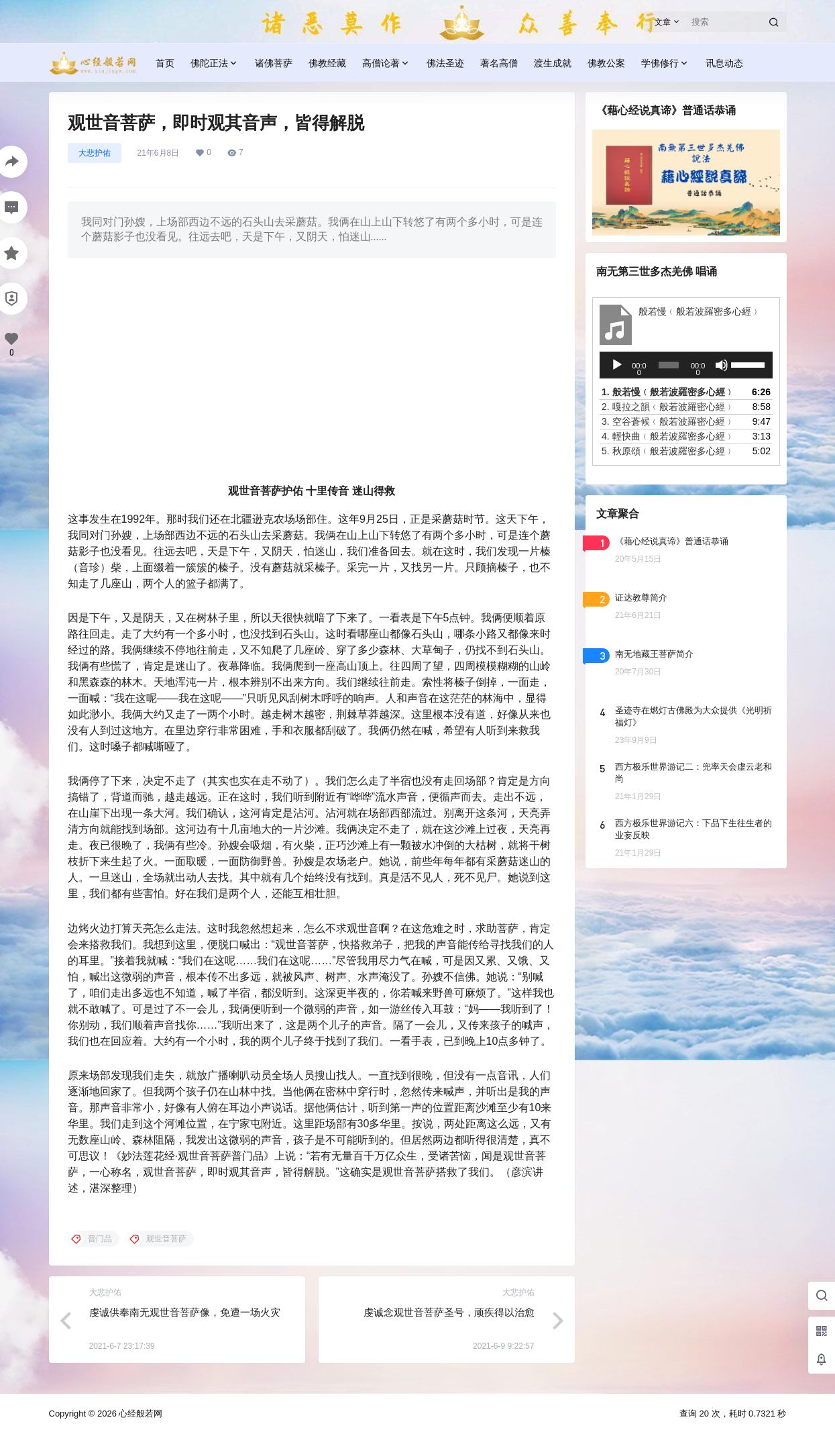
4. (668, 436)
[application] (686, 365)
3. (668, 421)
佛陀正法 (214, 63)
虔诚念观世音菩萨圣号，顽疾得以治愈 (449, 1312)
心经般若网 (140, 1414)
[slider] (668, 365)
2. (668, 406)
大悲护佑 (94, 153)
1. (668, 392)
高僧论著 (386, 63)
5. (668, 451)
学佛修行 (665, 63)
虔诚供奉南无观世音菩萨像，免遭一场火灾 (184, 1312)
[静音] (721, 365)
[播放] (617, 365)
